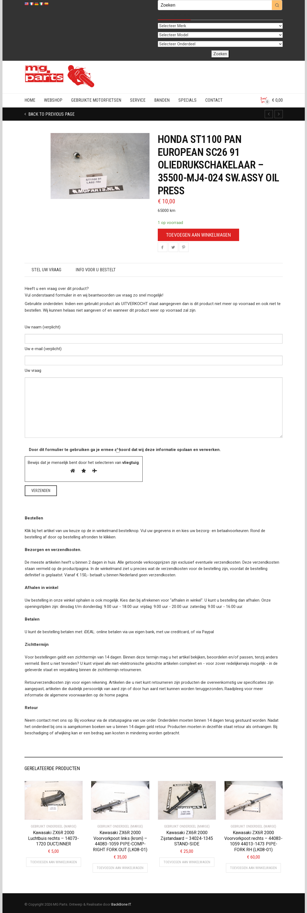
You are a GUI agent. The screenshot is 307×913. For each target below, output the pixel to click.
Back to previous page (50, 114)
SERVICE (137, 100)
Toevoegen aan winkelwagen (198, 235)
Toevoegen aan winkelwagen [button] (53, 862)
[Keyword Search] (215, 5)
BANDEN (162, 100)
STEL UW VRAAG (46, 269)
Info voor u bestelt (96, 269)
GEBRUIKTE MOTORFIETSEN (96, 100)
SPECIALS (187, 100)
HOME (29, 100)
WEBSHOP (53, 100)
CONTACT (214, 100)
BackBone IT (121, 904)
